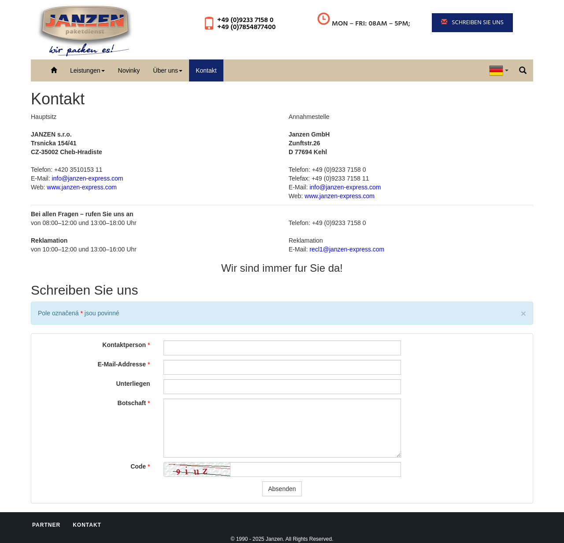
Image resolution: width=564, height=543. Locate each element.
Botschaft (132, 402)
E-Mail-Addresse (121, 364)
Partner (46, 525)
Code (138, 466)
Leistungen (87, 70)
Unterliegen (133, 383)
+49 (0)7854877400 (246, 27)
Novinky (129, 70)
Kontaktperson (124, 344)
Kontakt (206, 70)
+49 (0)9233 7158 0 (245, 20)
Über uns (167, 70)
